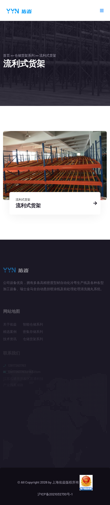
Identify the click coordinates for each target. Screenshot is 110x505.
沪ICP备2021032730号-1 (55, 494)
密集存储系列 (33, 332)
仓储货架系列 (24, 55)
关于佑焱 (10, 325)
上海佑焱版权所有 (65, 482)
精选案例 (10, 332)
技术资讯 (10, 340)
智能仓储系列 (33, 325)
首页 (6, 55)
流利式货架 (47, 55)
